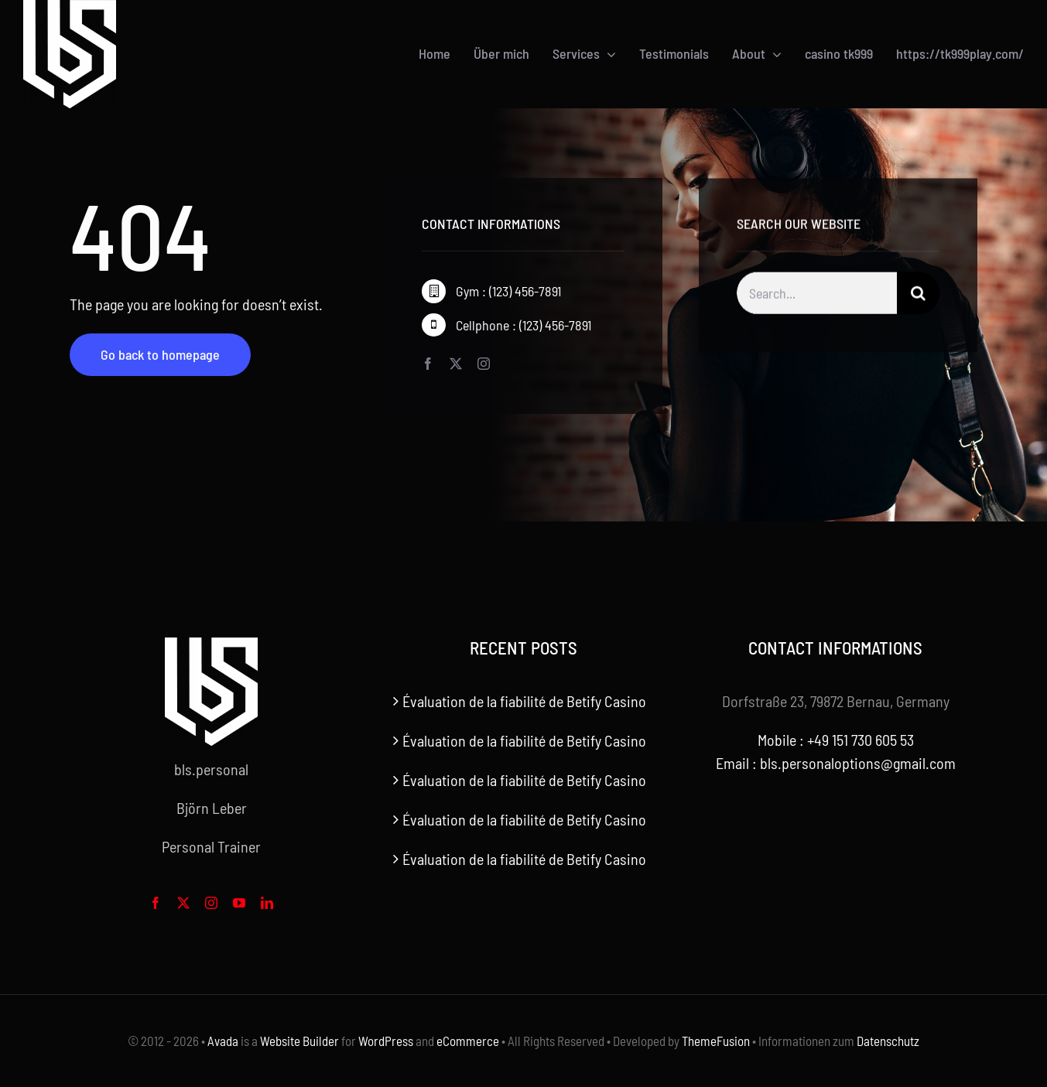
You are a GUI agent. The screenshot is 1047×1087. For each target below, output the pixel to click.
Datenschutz (888, 1040)
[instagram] (483, 364)
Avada (222, 1040)
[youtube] (239, 903)
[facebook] (428, 364)
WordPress (385, 1040)
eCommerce (467, 1040)
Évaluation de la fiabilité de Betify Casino (524, 701)
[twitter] (456, 364)
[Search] (918, 296)
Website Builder (299, 1040)
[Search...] (817, 296)
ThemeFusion (716, 1040)
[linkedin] (267, 903)
